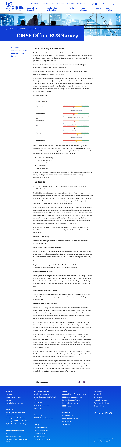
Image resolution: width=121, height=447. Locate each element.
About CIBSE (35, 4)
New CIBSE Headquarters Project (19, 49)
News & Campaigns (58, 4)
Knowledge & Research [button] (35, 9)
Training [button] (72, 8)
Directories (9, 410)
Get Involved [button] (110, 9)
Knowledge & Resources (41, 391)
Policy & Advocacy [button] (86, 9)
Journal (70, 4)
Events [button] (99, 8)
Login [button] (94, 4)
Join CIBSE (45, 4)
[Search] (112, 4)
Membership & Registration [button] (56, 9)
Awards (64, 391)
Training (36, 425)
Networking (38, 415)
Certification (82, 4)
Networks (9, 391)
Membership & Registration (15, 431)
